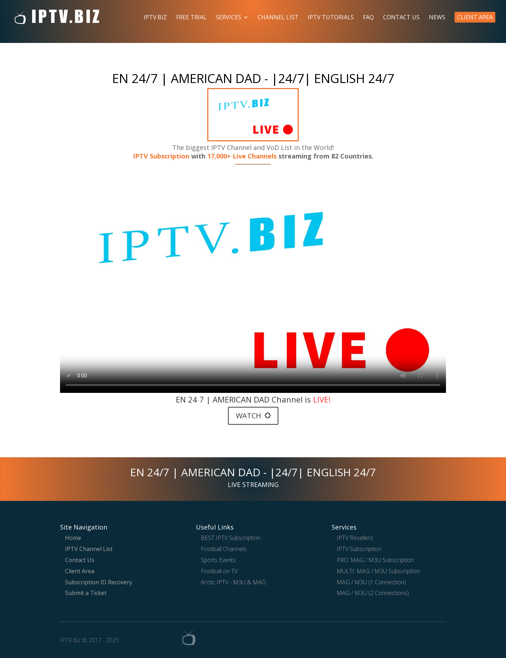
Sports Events (218, 560)
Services (228, 18)
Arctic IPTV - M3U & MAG (233, 582)
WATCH (253, 415)
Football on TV (219, 571)
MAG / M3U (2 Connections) (373, 593)
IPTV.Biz (155, 18)
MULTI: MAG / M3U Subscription (378, 571)
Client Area (475, 17)
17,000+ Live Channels (242, 156)
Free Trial (191, 18)
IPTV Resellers (355, 538)
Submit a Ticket (85, 593)
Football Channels (224, 549)
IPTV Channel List (89, 549)
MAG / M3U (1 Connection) (371, 582)
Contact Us (401, 18)
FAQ (368, 18)
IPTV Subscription (161, 156)
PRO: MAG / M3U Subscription (375, 560)
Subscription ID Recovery (98, 582)
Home (73, 538)
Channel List (278, 18)
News (437, 18)
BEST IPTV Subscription (231, 538)
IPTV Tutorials (331, 18)
